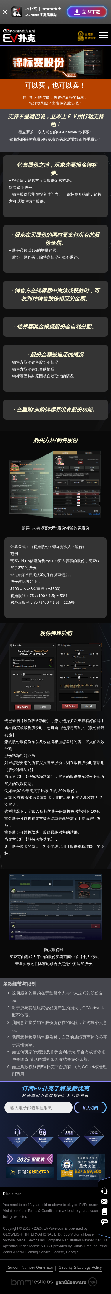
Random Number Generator (29, 1267)
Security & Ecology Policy (80, 1267)
